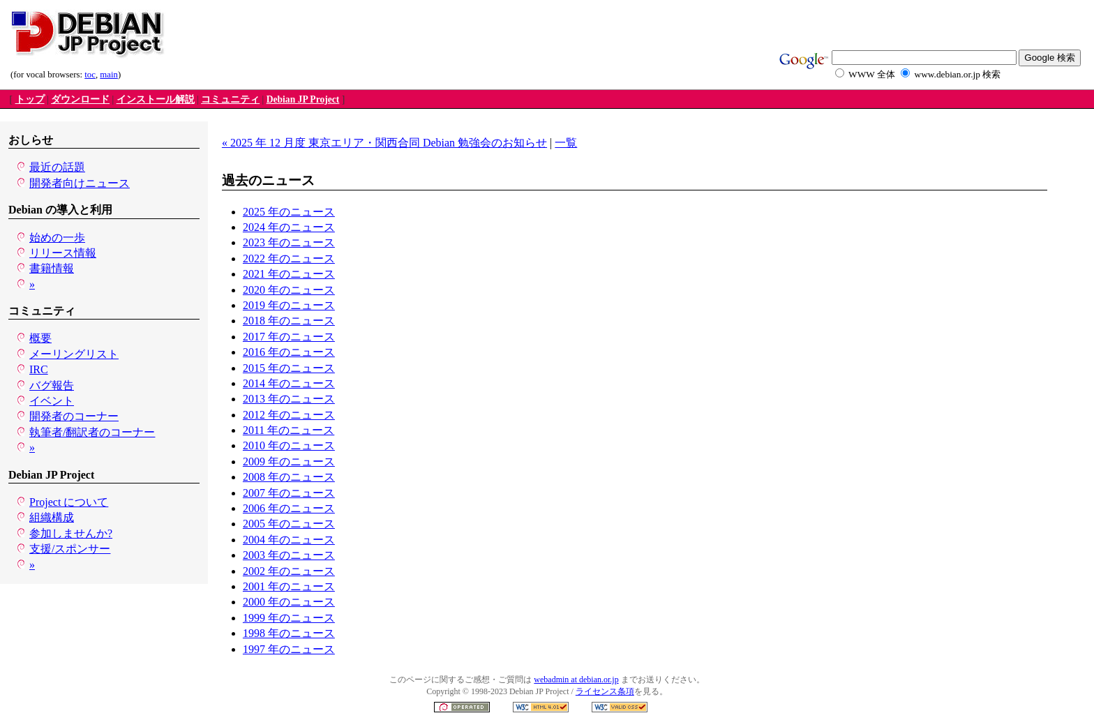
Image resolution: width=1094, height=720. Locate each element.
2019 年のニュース (289, 305)
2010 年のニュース (289, 445)
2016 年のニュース (289, 352)
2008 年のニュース (289, 477)
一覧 (566, 143)
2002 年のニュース (289, 571)
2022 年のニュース (289, 258)
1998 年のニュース (289, 633)
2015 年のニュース (289, 368)
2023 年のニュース (289, 242)
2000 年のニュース (289, 602)
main (109, 75)
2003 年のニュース (289, 555)
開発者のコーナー (74, 416)
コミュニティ (230, 99)
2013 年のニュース (289, 399)
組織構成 (51, 517)
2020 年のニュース (289, 290)
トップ (30, 99)
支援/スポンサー (69, 549)
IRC (38, 369)
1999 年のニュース (289, 618)
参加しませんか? (70, 533)
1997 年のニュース (289, 649)
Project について (68, 502)
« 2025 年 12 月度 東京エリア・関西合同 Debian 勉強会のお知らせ (384, 143)
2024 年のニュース (289, 227)
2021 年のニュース (289, 274)
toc (90, 75)
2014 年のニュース (289, 383)
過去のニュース (268, 180)
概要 (40, 338)
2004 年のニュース (289, 540)
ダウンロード (80, 99)
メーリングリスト (74, 354)
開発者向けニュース (79, 183)
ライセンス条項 (605, 691)
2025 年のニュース (289, 212)
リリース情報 (62, 253)
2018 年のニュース (289, 321)
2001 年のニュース (289, 586)
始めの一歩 (57, 237)
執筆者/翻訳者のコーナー (92, 432)
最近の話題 (57, 167)
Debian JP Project (303, 99)
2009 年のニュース (289, 461)
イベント (51, 401)
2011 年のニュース (288, 430)
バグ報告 (51, 385)
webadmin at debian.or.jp (576, 679)
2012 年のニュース (289, 415)
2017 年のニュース (289, 337)
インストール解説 (156, 99)
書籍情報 (51, 268)
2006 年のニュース (289, 508)
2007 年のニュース (289, 493)
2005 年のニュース (289, 524)
